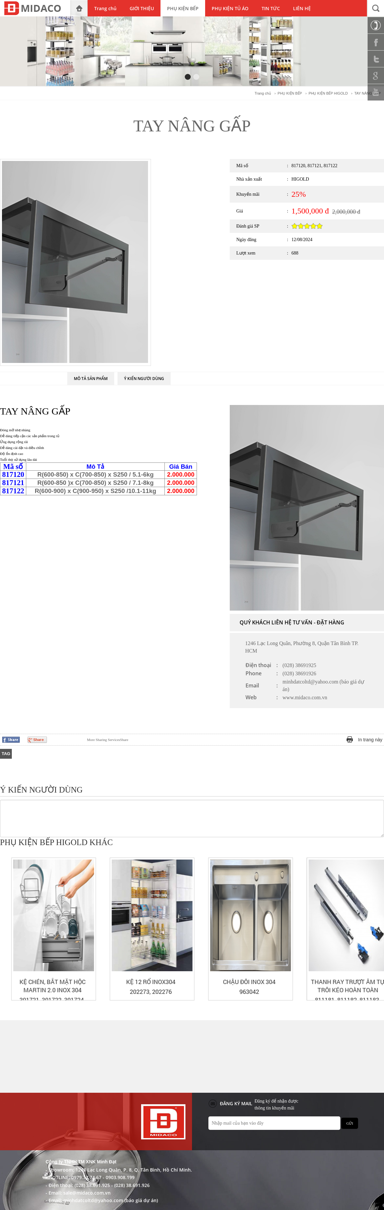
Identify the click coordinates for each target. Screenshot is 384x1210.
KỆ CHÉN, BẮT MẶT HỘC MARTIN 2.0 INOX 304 (140, 986)
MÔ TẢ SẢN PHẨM (91, 378)
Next (379, 843)
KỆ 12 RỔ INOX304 (238, 982)
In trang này (370, 739)
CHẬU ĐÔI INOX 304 (336, 982)
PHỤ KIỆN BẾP (290, 93)
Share (107, 740)
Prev (368, 843)
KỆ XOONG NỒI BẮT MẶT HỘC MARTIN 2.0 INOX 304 (41, 986)
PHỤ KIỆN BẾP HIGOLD (328, 93)
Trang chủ (263, 93)
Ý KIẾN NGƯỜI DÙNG (144, 378)
